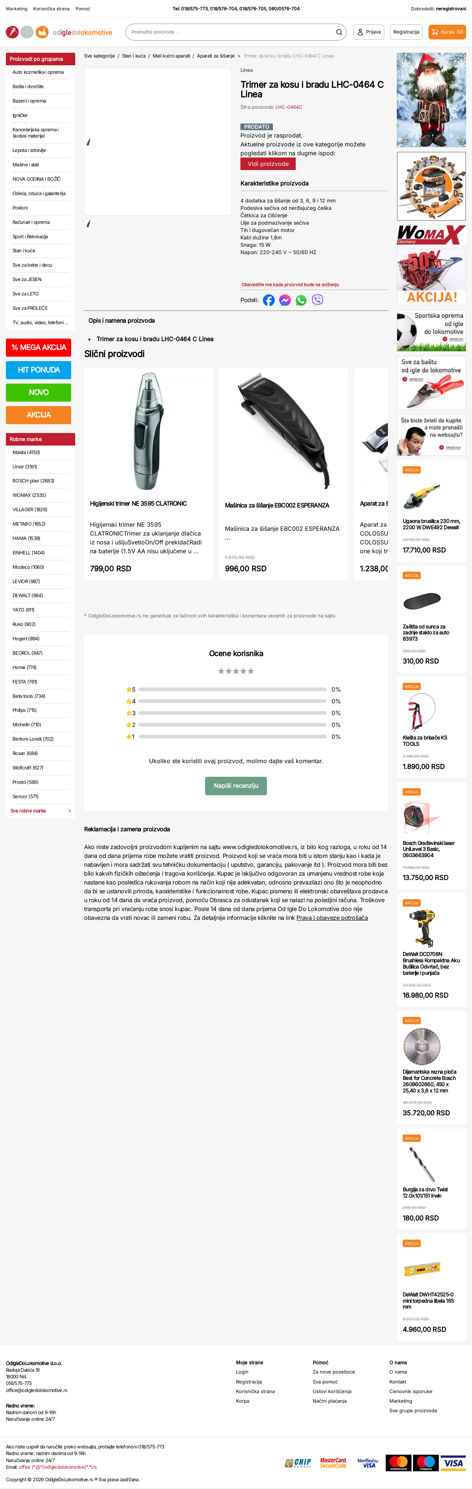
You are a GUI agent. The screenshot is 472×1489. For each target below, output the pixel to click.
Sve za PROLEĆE (30, 308)
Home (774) (25, 667)
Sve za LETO (26, 294)
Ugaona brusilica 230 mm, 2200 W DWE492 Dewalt (431, 524)
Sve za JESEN (27, 279)
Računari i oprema (31, 222)
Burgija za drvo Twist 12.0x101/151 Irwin (425, 1192)
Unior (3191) (25, 467)
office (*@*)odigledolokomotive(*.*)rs (58, 1467)
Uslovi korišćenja (332, 1391)
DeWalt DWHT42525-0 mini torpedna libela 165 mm (428, 1300)
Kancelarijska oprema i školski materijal (36, 133)
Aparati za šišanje (216, 56)
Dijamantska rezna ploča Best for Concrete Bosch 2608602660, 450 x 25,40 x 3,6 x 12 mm (429, 1081)
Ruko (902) (24, 624)
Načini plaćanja (330, 1401)
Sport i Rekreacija (30, 236)
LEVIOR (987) (26, 581)
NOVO (38, 392)
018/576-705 (252, 8)
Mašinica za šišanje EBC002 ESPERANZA (277, 505)
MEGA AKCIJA (38, 347)
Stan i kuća (24, 250)
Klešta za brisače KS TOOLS (425, 740)
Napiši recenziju (236, 785)
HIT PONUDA (39, 370)
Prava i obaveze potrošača (332, 917)
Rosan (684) (25, 753)
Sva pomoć (325, 1382)
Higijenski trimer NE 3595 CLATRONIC (138, 503)
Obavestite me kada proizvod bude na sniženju (290, 284)
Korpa (242, 1401)
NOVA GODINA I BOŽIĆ (37, 179)
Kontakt (397, 1382)
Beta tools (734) (29, 696)
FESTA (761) (25, 682)
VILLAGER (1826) (30, 509)
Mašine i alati (26, 164)
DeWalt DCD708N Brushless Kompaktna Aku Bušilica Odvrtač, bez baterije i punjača (431, 963)
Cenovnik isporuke (411, 1391)
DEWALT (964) (28, 595)
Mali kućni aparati (171, 56)
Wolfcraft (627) (28, 768)
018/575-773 (194, 8)
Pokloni (20, 208)
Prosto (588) (25, 782)
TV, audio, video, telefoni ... (41, 322)
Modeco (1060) (28, 567)
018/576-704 (223, 8)
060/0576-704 (284, 8)
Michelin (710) (27, 724)
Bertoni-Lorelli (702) (33, 739)
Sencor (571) (25, 796)
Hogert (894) (26, 638)
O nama (398, 1372)
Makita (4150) (26, 452)
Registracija (249, 1382)
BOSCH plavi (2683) (33, 481)
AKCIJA (39, 415)
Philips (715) (25, 710)
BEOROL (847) (27, 653)
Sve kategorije (99, 56)
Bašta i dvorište (28, 86)
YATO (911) (24, 610)
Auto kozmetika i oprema (38, 72)
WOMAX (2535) (29, 495)
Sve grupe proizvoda (413, 1410)
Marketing (16, 8)
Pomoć (83, 8)
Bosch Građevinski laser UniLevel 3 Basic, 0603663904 (428, 849)
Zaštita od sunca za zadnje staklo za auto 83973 (426, 632)
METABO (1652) (29, 524)
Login (242, 1372)
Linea (246, 70)
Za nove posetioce (334, 1372)
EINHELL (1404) (29, 552)
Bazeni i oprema (29, 101)
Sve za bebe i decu (32, 265)
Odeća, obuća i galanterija (39, 193)
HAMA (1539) (27, 538)
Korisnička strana (51, 8)
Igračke (20, 115)
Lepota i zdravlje (29, 150)
